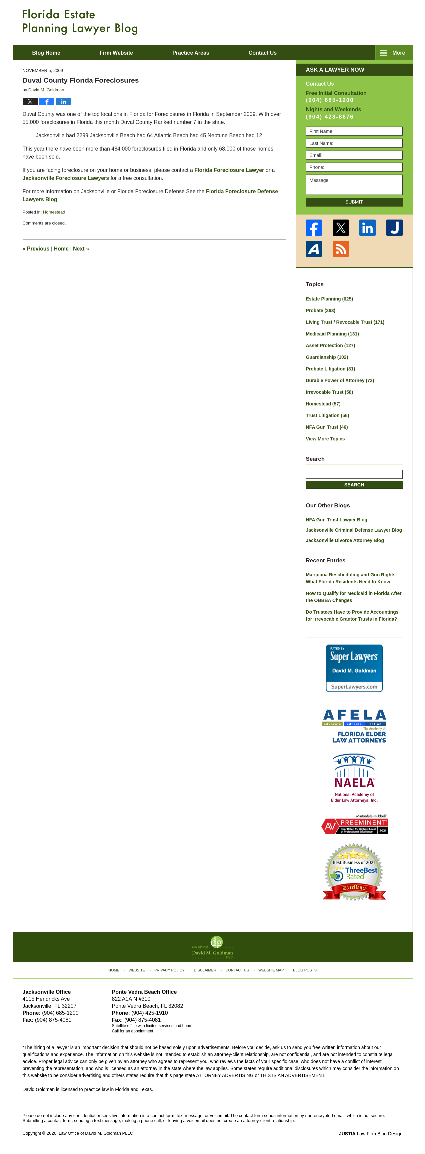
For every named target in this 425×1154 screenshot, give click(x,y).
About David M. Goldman (280, 53)
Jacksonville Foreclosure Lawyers (66, 178)
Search (354, 484)
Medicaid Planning (332, 333)
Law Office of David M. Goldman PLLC (96, 1133)
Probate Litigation (330, 368)
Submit (354, 202)
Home (61, 249)
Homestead (54, 212)
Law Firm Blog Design (371, 1133)
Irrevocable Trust (329, 392)
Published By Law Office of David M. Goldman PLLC (359, 21)
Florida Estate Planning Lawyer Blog (80, 22)
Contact (365, 53)
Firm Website (116, 53)
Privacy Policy (169, 970)
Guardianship (327, 357)
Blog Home (46, 53)
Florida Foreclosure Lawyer (229, 170)
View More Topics (325, 438)
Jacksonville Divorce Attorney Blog (345, 540)
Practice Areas (190, 53)
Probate (321, 310)
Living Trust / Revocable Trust (345, 322)
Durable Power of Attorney (340, 380)
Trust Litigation (327, 415)
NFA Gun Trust (327, 427)
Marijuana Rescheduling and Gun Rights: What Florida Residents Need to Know (351, 578)
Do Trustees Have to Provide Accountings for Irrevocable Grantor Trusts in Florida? (352, 615)
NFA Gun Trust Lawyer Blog (337, 519)
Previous (36, 249)
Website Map (271, 970)
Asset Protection (330, 345)
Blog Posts (305, 970)
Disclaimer (205, 970)
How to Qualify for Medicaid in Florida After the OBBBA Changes (354, 597)
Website (137, 970)
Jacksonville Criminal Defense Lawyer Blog (354, 530)
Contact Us (237, 970)
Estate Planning (329, 298)
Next (81, 249)
